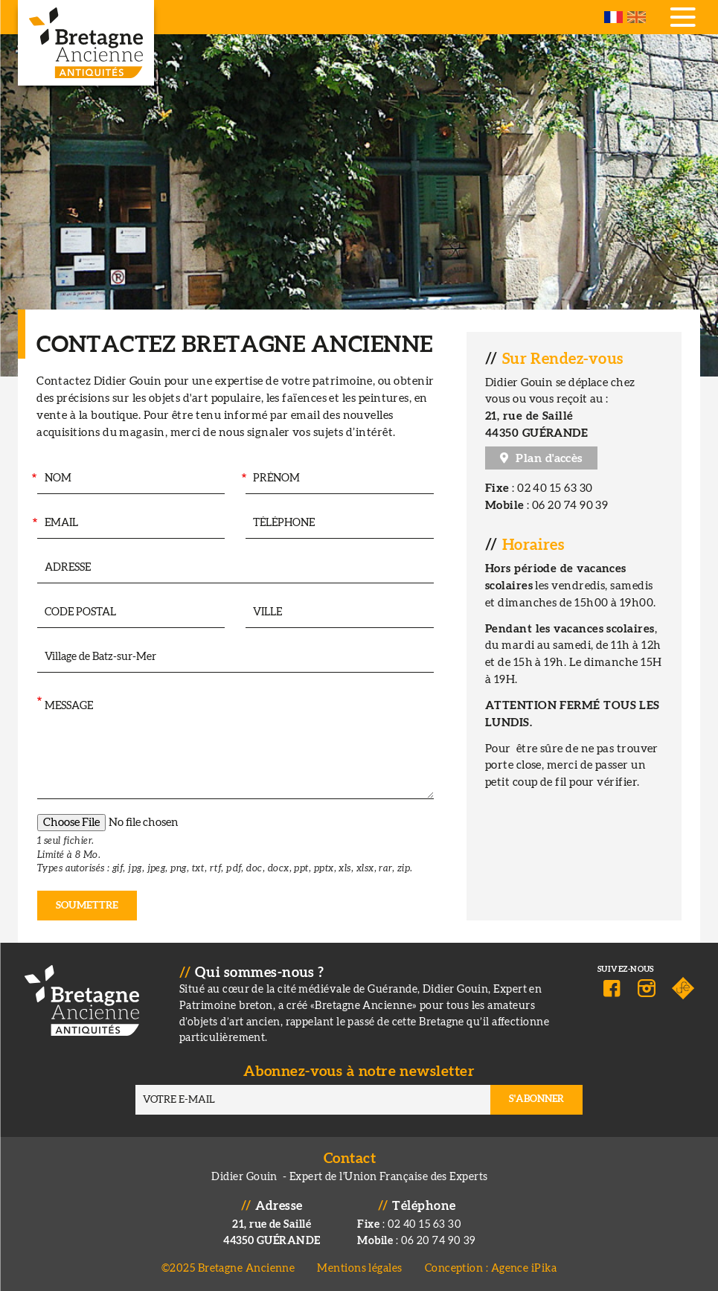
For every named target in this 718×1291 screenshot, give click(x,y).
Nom (33, 478)
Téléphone (241, 523)
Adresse (36, 568)
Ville (240, 612)
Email (33, 523)
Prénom (243, 478)
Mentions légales (359, 1268)
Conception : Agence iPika (491, 1268)
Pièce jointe (37, 828)
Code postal (32, 612)
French (613, 17)
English (636, 17)
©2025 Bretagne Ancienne (228, 1268)
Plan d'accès (549, 458)
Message (38, 702)
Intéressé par (37, 657)
